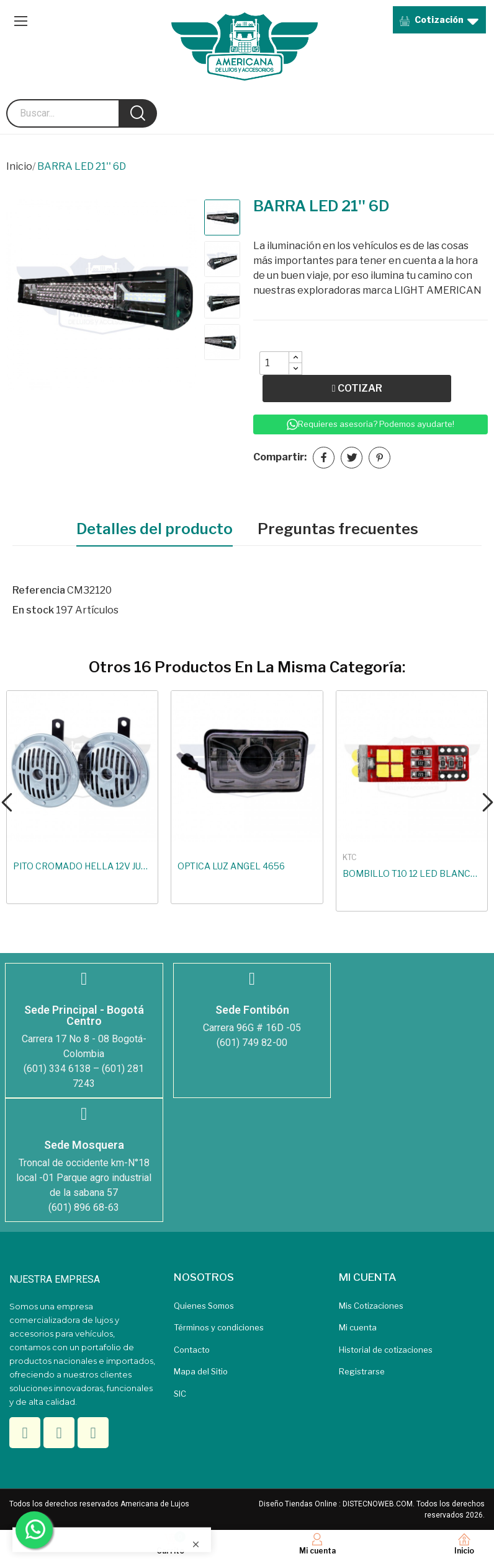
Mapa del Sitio (201, 1371)
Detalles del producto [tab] (154, 529)
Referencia (38, 590)
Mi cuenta (358, 1327)
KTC (349, 857)
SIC (180, 1394)
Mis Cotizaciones (371, 1306)
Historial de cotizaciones (386, 1350)
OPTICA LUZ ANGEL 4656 (231, 866)
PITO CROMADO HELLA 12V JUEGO (82, 866)
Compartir (324, 457)
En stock (33, 610)
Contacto (192, 1350)
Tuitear (351, 457)
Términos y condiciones (219, 1327)
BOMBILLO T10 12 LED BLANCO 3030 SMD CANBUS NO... (412, 873)
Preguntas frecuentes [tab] (338, 529)
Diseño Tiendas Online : (300, 1504)
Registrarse (362, 1371)
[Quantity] (274, 363)
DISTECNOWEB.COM (378, 1504)
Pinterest (379, 457)
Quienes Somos (204, 1306)
